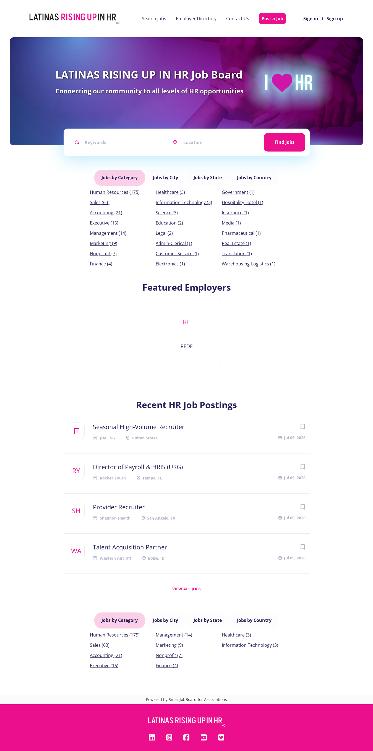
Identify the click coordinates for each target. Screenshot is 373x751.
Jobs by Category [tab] (121, 176)
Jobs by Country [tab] (253, 176)
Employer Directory (196, 18)
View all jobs (186, 584)
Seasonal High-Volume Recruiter (138, 422)
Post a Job (272, 18)
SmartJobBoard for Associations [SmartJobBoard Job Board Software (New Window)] (198, 691)
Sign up (335, 18)
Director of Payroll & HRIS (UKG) (138, 462)
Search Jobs (154, 18)
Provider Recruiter (119, 503)
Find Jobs (284, 142)
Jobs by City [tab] (166, 176)
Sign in (310, 18)
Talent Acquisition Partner (130, 543)
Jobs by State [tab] (207, 176)
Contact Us (237, 18)
